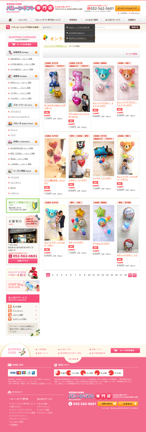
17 (121, 275)
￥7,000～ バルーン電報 (20, 93)
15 (112, 275)
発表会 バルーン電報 (19, 159)
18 (125, 275)
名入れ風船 (17, 306)
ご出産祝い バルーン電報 (20, 164)
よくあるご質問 (17, 422)
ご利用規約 (123, 13)
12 (98, 275)
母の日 (13, 188)
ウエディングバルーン (77, 38)
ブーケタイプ (15, 111)
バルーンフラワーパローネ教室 (23, 413)
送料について (97, 349)
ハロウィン (14, 193)
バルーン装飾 (18, 315)
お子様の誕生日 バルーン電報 (22, 64)
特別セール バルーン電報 (20, 83)
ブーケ (13, 135)
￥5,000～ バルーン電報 (20, 88)
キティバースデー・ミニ (127, 255)
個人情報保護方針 (99, 353)
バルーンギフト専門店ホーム (55, 46)
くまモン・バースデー (77, 180)
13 (103, 275)
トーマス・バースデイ (102, 178)
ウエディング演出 (20, 319)
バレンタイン (15, 182)
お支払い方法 (65, 349)
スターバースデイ (75, 242)
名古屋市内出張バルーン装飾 (21, 148)
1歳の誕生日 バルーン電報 (21, 59)
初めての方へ (16, 407)
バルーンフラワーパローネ (79, 27)
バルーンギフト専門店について (23, 404)
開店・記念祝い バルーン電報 (22, 153)
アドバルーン (18, 311)
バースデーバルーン (76, 33)
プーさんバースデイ (101, 243)
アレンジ (13, 130)
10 (89, 275)
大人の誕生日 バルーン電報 (21, 69)
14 (107, 275)
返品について (43, 353)
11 (93, 275)
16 (116, 275)
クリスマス (14, 177)
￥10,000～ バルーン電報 (20, 98)
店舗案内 (14, 425)
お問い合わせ (135, 13)
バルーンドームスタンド (20, 117)
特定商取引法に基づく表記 (70, 353)
